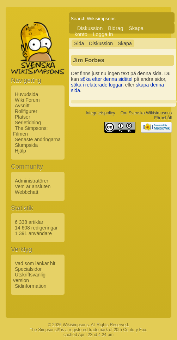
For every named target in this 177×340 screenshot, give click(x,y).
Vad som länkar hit (35, 263)
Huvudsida (26, 94)
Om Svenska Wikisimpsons (146, 113)
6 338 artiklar (29, 222)
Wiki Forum (27, 100)
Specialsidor (28, 269)
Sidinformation (31, 286)
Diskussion (90, 28)
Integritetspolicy (100, 113)
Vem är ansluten (32, 186)
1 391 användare (33, 233)
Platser (22, 117)
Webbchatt (26, 192)
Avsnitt (22, 105)
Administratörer (31, 181)
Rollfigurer (26, 111)
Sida (79, 43)
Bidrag (115, 28)
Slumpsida (26, 145)
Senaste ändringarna (38, 139)
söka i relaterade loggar (96, 85)
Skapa (125, 43)
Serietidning (28, 122)
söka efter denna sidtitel (106, 79)
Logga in (103, 34)
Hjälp (20, 151)
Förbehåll (163, 117)
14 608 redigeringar (36, 228)
